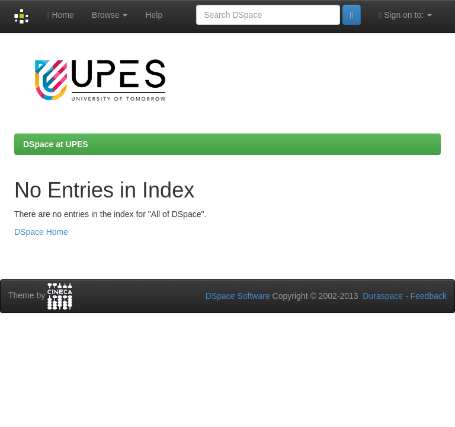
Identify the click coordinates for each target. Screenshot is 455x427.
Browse (110, 15)
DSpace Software (238, 296)
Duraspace (383, 296)
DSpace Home (41, 232)
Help (153, 15)
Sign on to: (405, 15)
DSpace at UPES (55, 144)
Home (59, 15)
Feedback (429, 296)
